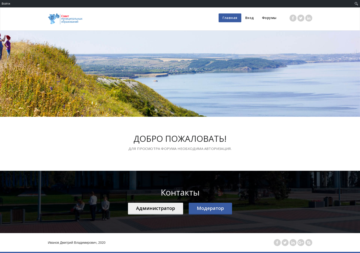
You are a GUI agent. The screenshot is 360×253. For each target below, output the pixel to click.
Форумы (269, 18)
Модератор (210, 208)
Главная (230, 18)
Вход (249, 18)
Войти (6, 3)
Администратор (155, 208)
